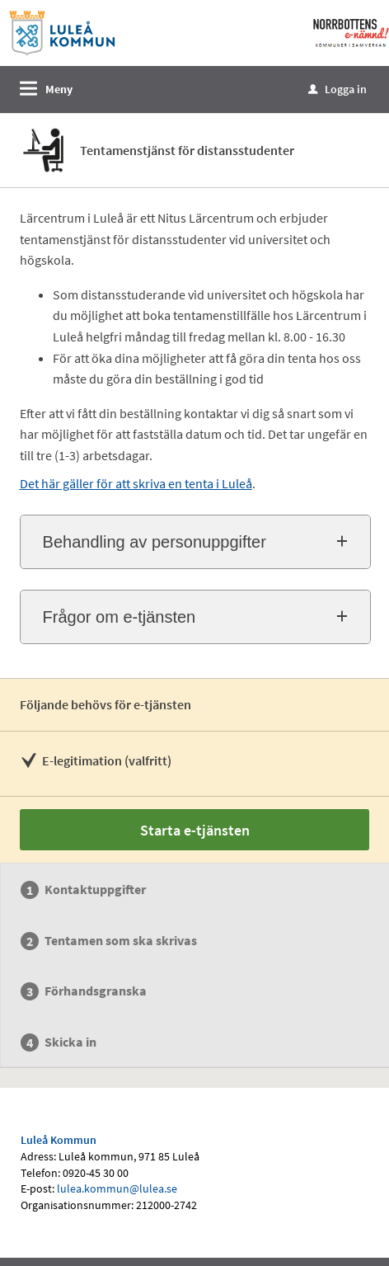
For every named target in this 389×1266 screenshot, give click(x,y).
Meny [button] (59, 89)
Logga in (337, 89)
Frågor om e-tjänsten (119, 617)
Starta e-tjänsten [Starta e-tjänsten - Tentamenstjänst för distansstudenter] (195, 830)
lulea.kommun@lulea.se (117, 1188)
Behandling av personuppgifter (154, 542)
